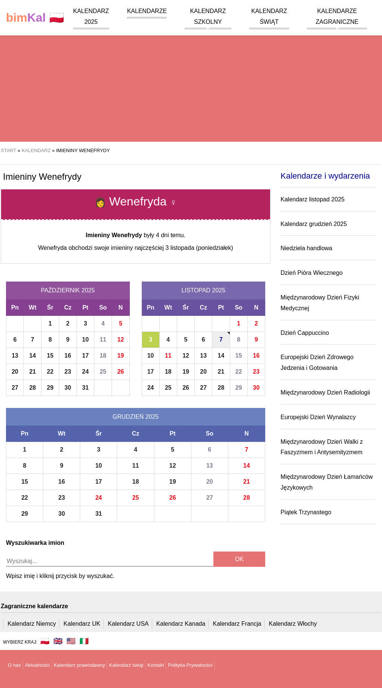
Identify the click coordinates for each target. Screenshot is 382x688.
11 (103, 339)
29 (50, 387)
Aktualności (37, 665)
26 (120, 371)
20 (15, 371)
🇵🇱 (35, 18)
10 (85, 339)
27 (15, 387)
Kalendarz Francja (237, 624)
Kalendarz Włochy (293, 624)
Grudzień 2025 (136, 417)
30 (68, 387)
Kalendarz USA (128, 624)
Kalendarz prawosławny (79, 665)
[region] (191, 82)
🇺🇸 (71, 641)
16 (68, 355)
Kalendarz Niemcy (31, 624)
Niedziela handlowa (306, 248)
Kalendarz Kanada (181, 624)
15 (50, 355)
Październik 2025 (68, 290)
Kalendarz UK (81, 624)
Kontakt (155, 665)
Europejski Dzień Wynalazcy (318, 417)
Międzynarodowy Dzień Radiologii (325, 392)
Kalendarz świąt (126, 665)
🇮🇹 (84, 641)
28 (32, 387)
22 (50, 371)
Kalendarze (147, 11)
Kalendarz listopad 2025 (313, 199)
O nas (14, 665)
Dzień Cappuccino (305, 333)
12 (120, 339)
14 (32, 355)
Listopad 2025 (203, 290)
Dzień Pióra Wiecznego (311, 273)
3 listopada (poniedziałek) (199, 248)
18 (103, 355)
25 (103, 371)
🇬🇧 (58, 641)
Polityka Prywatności (190, 665)
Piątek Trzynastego (306, 512)
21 (32, 371)
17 (85, 355)
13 (15, 355)
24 (85, 371)
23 (68, 371)
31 (85, 387)
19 (120, 355)
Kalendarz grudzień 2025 (314, 224)
